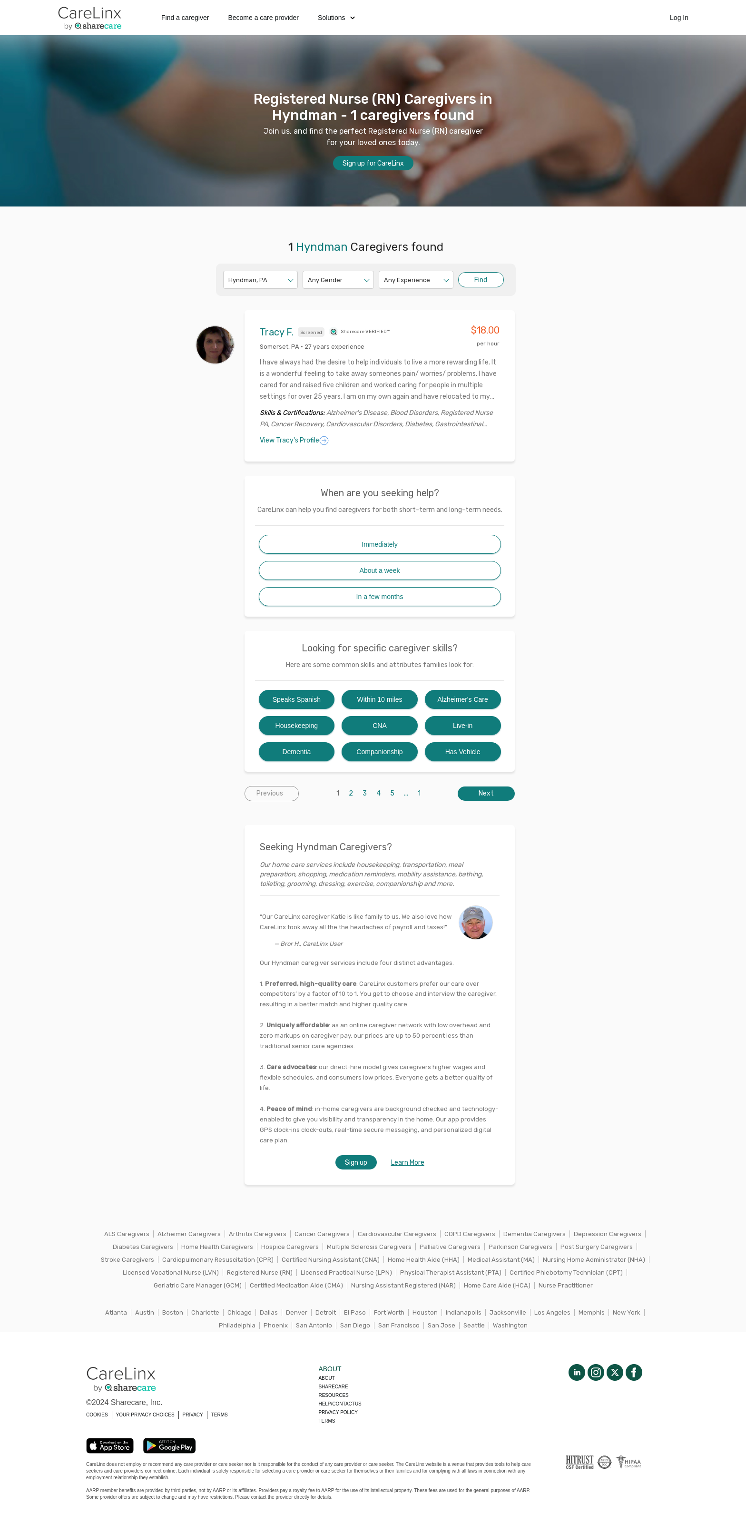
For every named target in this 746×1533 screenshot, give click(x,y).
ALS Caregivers (126, 1234)
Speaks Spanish (297, 699)
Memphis (592, 1312)
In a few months (379, 596)
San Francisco (399, 1325)
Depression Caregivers (607, 1234)
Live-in (462, 725)
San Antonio (314, 1325)
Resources (333, 1395)
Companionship (379, 752)
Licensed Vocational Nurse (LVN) (171, 1272)
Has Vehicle (463, 752)
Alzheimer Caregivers (189, 1234)
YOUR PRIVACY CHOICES (145, 1414)
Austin (144, 1312)
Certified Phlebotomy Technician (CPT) (566, 1272)
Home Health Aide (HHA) (424, 1259)
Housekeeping (296, 725)
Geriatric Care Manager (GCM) (198, 1285)
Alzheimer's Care (463, 699)
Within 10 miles (379, 699)
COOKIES (97, 1414)
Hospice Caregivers (290, 1246)
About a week (380, 570)
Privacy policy (337, 1412)
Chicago (239, 1312)
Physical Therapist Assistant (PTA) (450, 1272)
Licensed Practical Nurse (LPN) (346, 1272)
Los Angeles (552, 1312)
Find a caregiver (185, 17)
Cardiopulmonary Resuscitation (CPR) (218, 1259)
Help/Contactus (339, 1403)
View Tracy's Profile (294, 440)
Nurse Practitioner (566, 1285)
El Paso (355, 1312)
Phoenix (276, 1325)
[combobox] (229, 280)
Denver (296, 1312)
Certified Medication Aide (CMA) (296, 1285)
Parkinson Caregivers (520, 1246)
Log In (679, 17)
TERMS (219, 1414)
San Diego (355, 1325)
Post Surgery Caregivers (596, 1246)
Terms (326, 1421)
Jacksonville (508, 1312)
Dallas (269, 1312)
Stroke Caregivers (127, 1259)
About (326, 1378)
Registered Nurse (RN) (260, 1272)
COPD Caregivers (469, 1234)
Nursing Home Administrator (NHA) (594, 1259)
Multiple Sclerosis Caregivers (369, 1246)
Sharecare (333, 1386)
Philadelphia (237, 1325)
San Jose (441, 1325)
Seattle (474, 1325)
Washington (510, 1325)
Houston (425, 1312)
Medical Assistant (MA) (501, 1259)
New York (626, 1312)
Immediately (379, 544)
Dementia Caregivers (534, 1234)
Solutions (336, 17)
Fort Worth (389, 1312)
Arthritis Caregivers (257, 1234)
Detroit (325, 1312)
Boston (172, 1312)
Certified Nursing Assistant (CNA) (331, 1259)
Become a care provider (263, 17)
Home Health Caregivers (217, 1246)
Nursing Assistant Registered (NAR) (403, 1285)
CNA (380, 725)
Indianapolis (463, 1312)
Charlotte (205, 1312)
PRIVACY (193, 1414)
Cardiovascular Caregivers (397, 1234)
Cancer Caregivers (322, 1234)
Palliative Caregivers (450, 1246)
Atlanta (116, 1312)
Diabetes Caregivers (143, 1246)
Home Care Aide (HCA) (497, 1285)
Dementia (296, 752)
